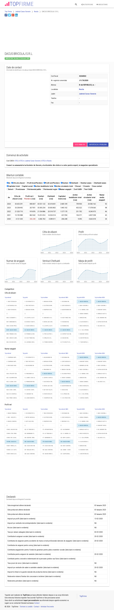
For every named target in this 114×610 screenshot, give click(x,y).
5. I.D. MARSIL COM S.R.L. (84, 373)
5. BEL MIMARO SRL (101, 317)
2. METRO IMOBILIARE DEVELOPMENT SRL (30, 417)
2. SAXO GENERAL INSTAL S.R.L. (84, 305)
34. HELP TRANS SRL (29, 338)
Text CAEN (87, 189)
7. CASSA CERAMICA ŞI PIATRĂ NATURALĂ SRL (84, 381)
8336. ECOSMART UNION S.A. (12, 317)
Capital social (27, 186)
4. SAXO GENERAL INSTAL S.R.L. (84, 369)
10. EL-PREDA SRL (64, 394)
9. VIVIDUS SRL (64, 390)
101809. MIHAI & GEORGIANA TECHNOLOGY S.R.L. (12, 454)
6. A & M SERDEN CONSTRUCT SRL (84, 322)
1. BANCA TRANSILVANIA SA (12, 413)
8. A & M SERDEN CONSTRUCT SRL (84, 441)
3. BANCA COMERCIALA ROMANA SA (12, 421)
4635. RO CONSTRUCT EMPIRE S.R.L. (12, 394)
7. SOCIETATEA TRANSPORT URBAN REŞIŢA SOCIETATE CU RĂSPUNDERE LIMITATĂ (48, 381)
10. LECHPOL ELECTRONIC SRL (48, 326)
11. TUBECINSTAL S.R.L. (84, 342)
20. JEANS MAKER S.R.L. (30, 398)
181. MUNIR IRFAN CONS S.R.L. (48, 454)
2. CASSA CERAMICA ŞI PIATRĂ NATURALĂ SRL (84, 417)
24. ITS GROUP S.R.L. (65, 342)
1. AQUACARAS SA (47, 357)
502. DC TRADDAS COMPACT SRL (30, 429)
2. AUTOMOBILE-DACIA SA (12, 305)
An (8, 183)
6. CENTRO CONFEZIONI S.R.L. (48, 377)
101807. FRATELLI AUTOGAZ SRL (12, 445)
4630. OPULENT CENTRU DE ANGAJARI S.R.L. (12, 373)
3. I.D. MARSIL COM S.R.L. (84, 309)
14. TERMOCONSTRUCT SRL (48, 342)
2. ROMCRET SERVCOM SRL (84, 361)
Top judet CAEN (81, 297)
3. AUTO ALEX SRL (29, 421)
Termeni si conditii (26, 607)
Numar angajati (64, 189)
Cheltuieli (73, 183)
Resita (81, 89)
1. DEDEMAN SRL (64, 301)
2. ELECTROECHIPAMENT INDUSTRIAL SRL (48, 305)
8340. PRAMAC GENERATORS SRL (12, 334)
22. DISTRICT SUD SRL (65, 334)
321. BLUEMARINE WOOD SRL (66, 429)
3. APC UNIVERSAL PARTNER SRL (66, 365)
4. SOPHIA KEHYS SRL (101, 369)
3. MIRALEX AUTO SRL (102, 421)
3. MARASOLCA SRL (83, 365)
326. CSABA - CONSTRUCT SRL (66, 450)
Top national (8, 297)
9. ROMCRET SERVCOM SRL (84, 334)
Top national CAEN (63, 297)
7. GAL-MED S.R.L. (101, 326)
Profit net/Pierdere (52, 183)
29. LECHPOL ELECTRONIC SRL (30, 317)
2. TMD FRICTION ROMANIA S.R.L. (30, 305)
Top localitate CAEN (100, 297)
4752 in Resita (46, 161)
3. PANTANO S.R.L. (65, 421)
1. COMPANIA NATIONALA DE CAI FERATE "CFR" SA (12, 357)
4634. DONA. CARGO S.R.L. (12, 390)
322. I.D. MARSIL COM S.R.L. (66, 433)
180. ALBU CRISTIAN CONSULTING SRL (48, 450)
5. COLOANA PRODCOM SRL (66, 373)
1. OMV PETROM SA (11, 301)
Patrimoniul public (33, 189)
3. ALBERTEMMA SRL (65, 309)
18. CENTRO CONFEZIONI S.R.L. (30, 390)
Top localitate (44, 297)
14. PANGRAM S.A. (29, 373)
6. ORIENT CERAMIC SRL (66, 377)
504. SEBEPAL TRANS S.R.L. (30, 437)
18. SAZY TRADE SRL (65, 317)
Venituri (64, 183)
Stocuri (77, 186)
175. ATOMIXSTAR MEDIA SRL (48, 429)
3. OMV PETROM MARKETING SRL (12, 309)
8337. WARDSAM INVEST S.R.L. (12, 322)
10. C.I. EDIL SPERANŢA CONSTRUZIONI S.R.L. (84, 394)
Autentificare (87, 4)
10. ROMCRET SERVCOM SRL (84, 450)
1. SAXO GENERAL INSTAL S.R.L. (84, 413)
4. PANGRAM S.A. (46, 369)
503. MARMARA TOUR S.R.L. (30, 433)
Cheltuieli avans (99, 183)
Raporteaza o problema (98, 144)
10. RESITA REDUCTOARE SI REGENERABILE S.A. (48, 394)
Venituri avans (85, 183)
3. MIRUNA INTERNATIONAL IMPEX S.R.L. (30, 309)
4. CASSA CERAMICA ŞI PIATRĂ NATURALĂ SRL (84, 313)
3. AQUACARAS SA (29, 365)
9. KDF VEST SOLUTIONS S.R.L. (48, 390)
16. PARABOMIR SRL (29, 381)
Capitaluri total (13, 186)
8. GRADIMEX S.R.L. (47, 317)
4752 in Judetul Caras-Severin (29, 161)
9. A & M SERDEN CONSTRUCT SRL (84, 390)
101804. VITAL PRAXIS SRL (12, 433)
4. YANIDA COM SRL (65, 369)
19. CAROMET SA (28, 394)
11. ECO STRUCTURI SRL (66, 398)
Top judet (25, 297)
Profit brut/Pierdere (34, 183)
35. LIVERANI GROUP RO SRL (30, 342)
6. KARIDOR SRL (82, 377)
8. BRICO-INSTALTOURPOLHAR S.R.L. (84, 386)
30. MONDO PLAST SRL (30, 322)
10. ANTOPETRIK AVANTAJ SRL (84, 338)
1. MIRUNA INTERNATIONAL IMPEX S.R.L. (48, 301)
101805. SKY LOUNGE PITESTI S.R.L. (12, 437)
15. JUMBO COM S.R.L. (30, 377)
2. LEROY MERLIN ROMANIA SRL (66, 305)
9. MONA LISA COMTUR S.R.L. (48, 322)
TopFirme (83, 596)
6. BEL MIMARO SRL (101, 377)
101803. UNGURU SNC (11, 429)
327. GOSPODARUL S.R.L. (66, 454)
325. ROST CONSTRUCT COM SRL (66, 445)
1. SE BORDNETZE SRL (30, 301)
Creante (86, 186)
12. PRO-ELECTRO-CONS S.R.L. (48, 334)
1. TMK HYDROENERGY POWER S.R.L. (48, 413)
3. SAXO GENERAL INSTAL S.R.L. (102, 365)
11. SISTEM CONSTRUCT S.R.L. (84, 398)
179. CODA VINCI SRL (47, 445)
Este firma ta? (80, 144)
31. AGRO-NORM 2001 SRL (30, 326)
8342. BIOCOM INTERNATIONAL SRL (12, 342)
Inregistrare (102, 4)
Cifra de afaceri (18, 183)
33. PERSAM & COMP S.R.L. (30, 334)
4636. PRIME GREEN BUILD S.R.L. (12, 398)
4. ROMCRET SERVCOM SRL (102, 425)
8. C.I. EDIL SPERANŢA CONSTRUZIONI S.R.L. (84, 330)
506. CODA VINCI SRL (29, 445)
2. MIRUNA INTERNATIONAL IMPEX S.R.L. (48, 361)
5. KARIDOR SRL (82, 317)
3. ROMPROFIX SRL (47, 309)
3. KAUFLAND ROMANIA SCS (12, 365)
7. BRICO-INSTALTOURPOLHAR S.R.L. (84, 326)
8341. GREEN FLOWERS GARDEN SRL (12, 338)
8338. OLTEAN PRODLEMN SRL (12, 326)
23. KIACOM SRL (64, 338)
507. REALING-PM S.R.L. (30, 450)
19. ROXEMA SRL (64, 322)
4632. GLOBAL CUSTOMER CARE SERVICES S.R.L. (12, 381)
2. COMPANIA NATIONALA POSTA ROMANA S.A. (12, 361)
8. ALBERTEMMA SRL (65, 386)
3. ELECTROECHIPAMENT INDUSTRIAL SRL (48, 365)
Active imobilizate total (43, 186)
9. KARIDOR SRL (82, 445)
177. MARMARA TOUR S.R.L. (48, 437)
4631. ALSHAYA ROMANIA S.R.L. (12, 377)
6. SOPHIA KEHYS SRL (101, 322)
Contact (37, 603)
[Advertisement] (45, 33)
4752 (16, 161)
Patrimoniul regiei (49, 189)
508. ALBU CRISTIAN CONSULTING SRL (30, 454)
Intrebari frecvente (47, 607)
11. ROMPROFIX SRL (47, 398)
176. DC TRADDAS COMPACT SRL (48, 433)
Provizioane (19, 189)
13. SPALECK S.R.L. (47, 338)
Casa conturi (96, 186)
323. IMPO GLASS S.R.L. (66, 437)
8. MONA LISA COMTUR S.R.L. (48, 386)
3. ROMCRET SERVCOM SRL (102, 309)
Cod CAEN (77, 189)
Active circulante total (63, 186)
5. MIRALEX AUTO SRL (102, 373)
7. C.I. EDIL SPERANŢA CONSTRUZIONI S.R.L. (84, 437)
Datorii (10, 189)
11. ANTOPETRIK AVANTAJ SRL (84, 454)
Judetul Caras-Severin (87, 94)
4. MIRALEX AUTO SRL (102, 313)
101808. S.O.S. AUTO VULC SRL (12, 450)
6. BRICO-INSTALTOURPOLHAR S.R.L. (84, 433)
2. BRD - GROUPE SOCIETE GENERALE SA (12, 417)
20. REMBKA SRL (64, 326)
